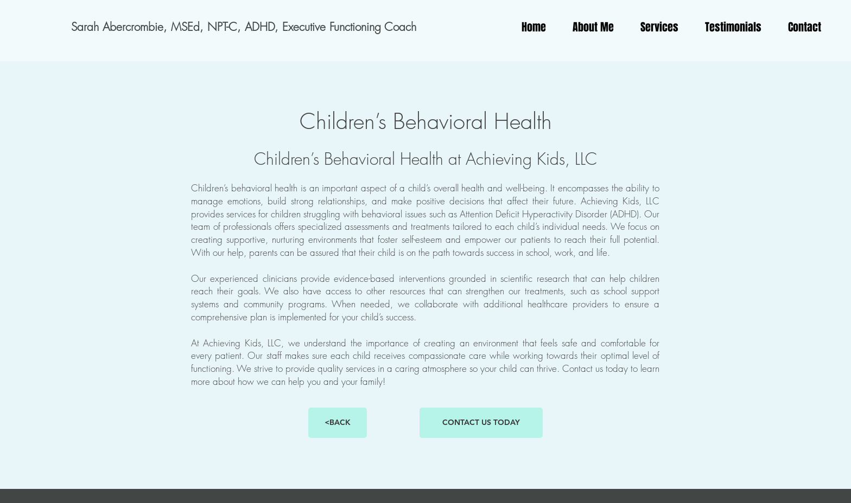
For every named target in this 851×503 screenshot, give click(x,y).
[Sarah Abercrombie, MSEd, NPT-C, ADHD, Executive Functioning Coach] (243, 27)
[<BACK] (337, 423)
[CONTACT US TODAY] (481, 423)
